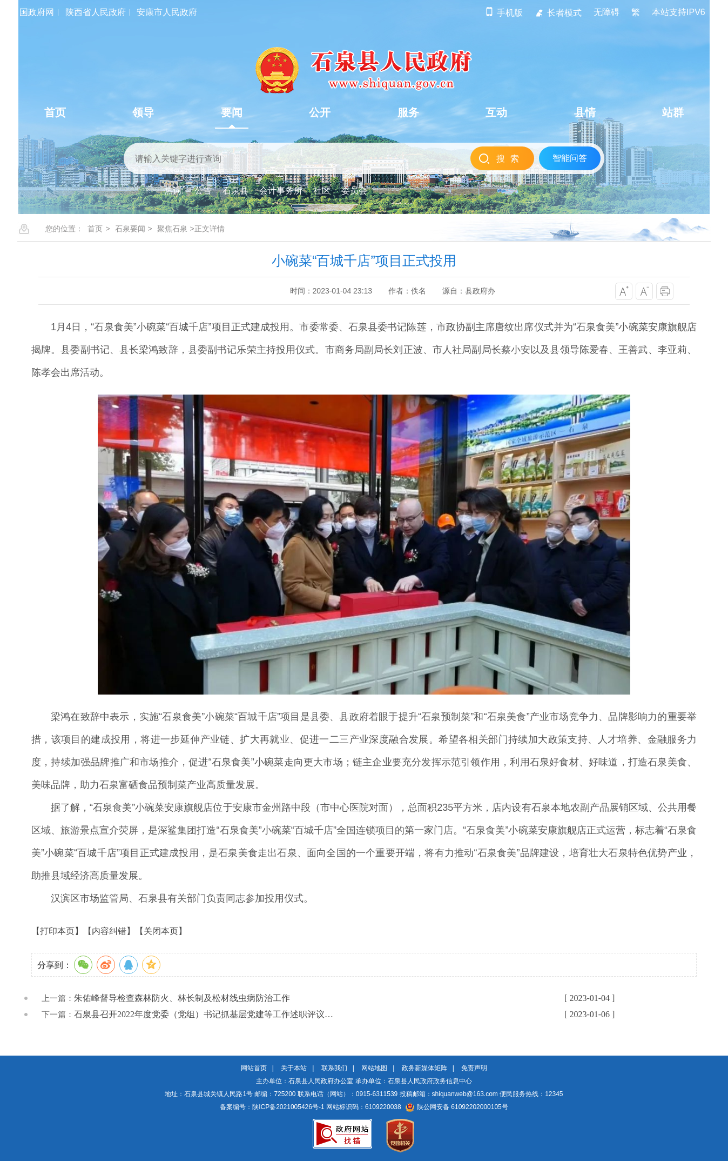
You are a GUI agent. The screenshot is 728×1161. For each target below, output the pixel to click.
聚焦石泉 (172, 228)
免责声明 (474, 1068)
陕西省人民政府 (95, 12)
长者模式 (558, 12)
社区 (322, 190)
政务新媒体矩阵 (424, 1068)
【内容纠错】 (109, 931)
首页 (95, 228)
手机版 (503, 12)
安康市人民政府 (167, 12)
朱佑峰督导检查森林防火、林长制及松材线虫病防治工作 (182, 998)
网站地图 (374, 1068)
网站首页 (254, 1068)
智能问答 (569, 158)
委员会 (354, 190)
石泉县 (235, 190)
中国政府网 (32, 12)
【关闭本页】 (161, 931)
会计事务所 (280, 190)
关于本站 (294, 1068)
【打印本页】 (57, 931)
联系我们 (334, 1068)
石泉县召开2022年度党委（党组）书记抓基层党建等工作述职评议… (203, 1014)
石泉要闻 (130, 228)
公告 (203, 190)
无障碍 (606, 12)
